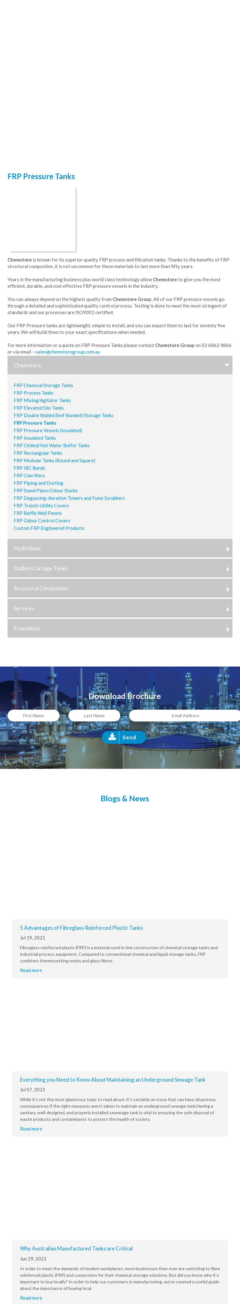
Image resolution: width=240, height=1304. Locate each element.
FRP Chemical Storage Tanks (43, 385)
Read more (31, 970)
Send (129, 737)
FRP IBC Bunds (29, 468)
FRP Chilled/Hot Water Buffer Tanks (52, 445)
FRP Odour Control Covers (42, 520)
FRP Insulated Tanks (35, 438)
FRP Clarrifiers (29, 475)
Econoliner (123, 628)
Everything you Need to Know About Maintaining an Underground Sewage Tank (113, 1079)
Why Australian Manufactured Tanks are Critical (76, 1248)
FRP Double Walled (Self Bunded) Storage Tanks (63, 415)
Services (123, 608)
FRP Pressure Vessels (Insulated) (48, 430)
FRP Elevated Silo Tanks (39, 408)
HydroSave (123, 548)
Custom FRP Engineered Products (49, 528)
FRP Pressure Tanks (35, 423)
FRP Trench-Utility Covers (41, 505)
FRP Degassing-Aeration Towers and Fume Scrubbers (69, 498)
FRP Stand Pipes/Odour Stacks (46, 490)
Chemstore (123, 365)
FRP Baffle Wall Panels (38, 513)
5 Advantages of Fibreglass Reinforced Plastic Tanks (81, 927)
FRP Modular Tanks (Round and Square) (54, 460)
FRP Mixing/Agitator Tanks (42, 400)
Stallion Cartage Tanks (123, 568)
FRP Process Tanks (33, 393)
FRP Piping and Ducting (38, 483)
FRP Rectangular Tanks (38, 453)
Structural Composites (123, 588)
